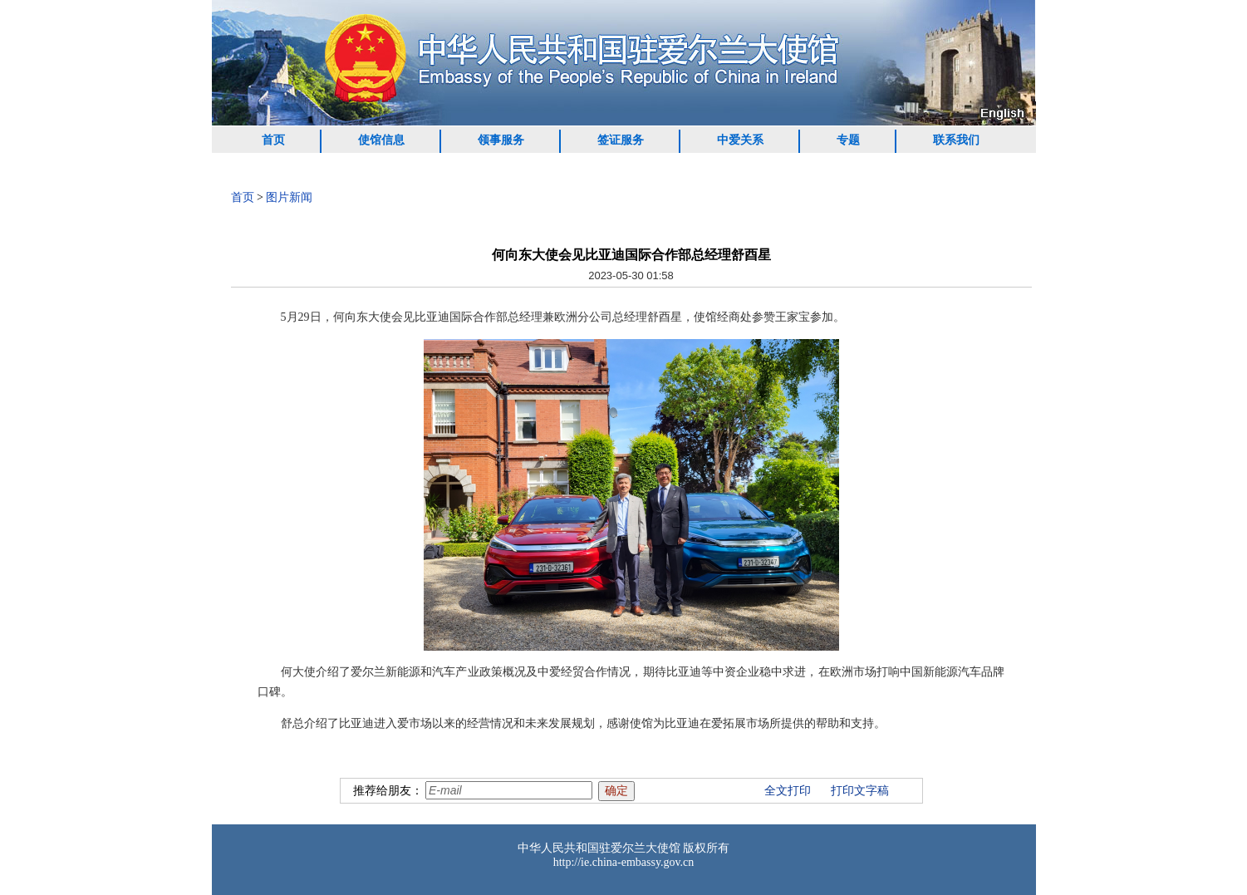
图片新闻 (289, 197)
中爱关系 (740, 140)
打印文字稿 (860, 790)
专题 (848, 140)
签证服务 (620, 140)
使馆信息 (381, 140)
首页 (273, 140)
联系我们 (956, 140)
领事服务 (501, 140)
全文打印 (787, 790)
